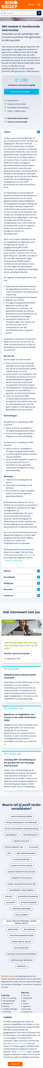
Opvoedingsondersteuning (22, 935)
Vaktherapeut (11, 835)
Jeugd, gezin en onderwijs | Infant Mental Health (22, 922)
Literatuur (22, 595)
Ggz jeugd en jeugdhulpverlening (21, 954)
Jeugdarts (10, 902)
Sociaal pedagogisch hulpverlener (21, 822)
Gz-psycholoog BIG (21, 859)
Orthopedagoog (30, 835)
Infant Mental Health (21, 942)
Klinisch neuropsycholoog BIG (21, 872)
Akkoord (15, 1064)
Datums (22, 570)
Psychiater (33, 847)
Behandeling (29, 929)
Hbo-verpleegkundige (26, 853)
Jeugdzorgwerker (29, 902)
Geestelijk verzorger (21, 909)
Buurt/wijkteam (21, 948)
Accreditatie (22, 577)
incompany (28, 555)
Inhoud (22, 131)
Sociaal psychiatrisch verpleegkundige (21, 829)
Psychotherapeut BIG (14, 847)
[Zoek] (39, 13)
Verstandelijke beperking (21, 960)
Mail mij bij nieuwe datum (17, 118)
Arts (9, 853)
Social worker (21, 915)
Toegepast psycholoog (21, 878)
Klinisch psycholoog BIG (21, 866)
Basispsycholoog (21, 841)
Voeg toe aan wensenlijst (17, 122)
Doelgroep (22, 583)
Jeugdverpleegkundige (28, 896)
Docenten (22, 589)
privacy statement (18, 1043)
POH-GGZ (8, 896)
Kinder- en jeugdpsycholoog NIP (21, 884)
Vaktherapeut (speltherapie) (21, 890)
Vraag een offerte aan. (13, 560)
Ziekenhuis (21, 966)
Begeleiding (13, 929)
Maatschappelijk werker (21, 816)
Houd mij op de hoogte (20, 92)
